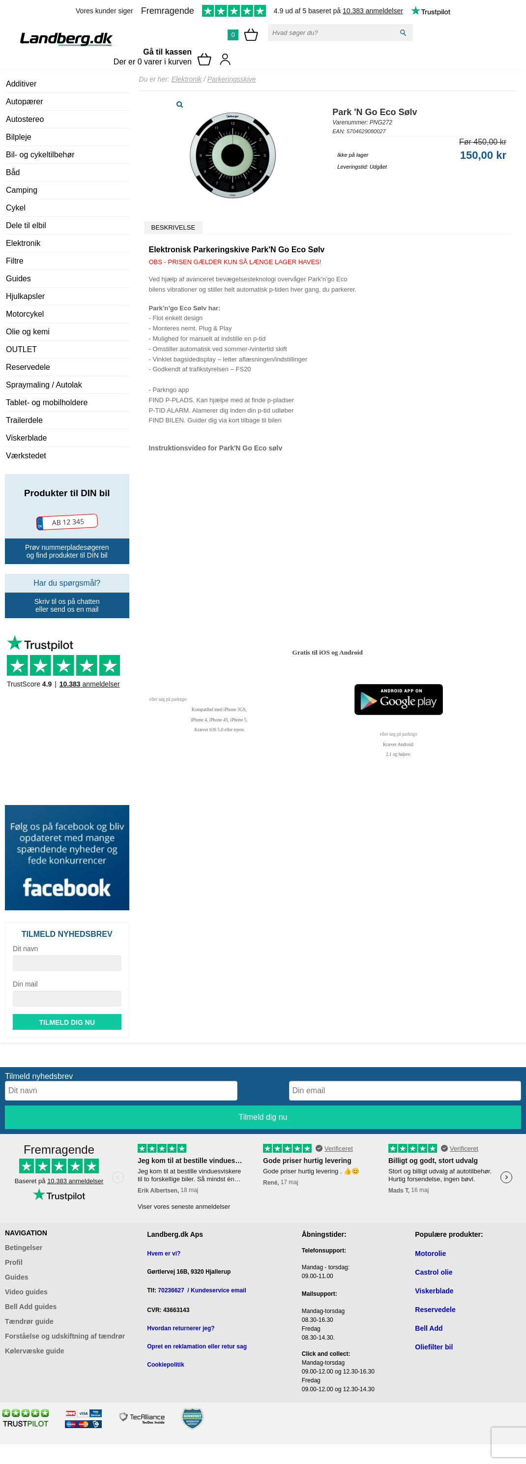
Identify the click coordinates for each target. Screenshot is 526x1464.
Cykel (16, 208)
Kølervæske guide (34, 1351)
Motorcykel (25, 314)
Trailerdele (24, 420)
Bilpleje (18, 137)
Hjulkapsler (25, 296)
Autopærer (24, 101)
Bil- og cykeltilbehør (40, 154)
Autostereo (25, 119)
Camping (21, 190)
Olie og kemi (28, 332)
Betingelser (23, 1248)
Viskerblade (26, 438)
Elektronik (23, 243)
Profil (14, 1262)
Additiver (21, 84)
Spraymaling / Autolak (44, 385)
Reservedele (28, 367)
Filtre (15, 261)
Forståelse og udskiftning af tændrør (65, 1336)
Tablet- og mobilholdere (47, 402)
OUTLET (21, 349)
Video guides (26, 1292)
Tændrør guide (29, 1321)
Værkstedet (26, 455)
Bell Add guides (31, 1307)
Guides (18, 278)
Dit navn (25, 949)
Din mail (25, 984)
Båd (13, 172)
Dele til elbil (26, 225)
